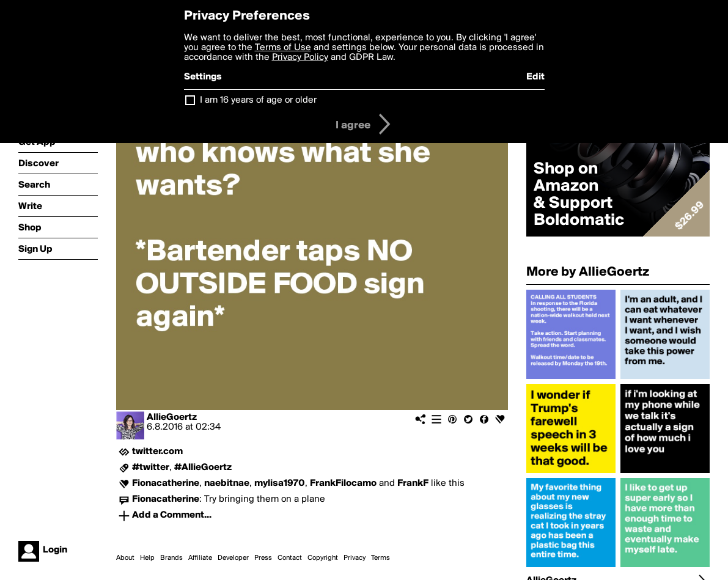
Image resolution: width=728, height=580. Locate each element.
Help (147, 558)
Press (263, 558)
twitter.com (157, 452)
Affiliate (200, 558)
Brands (171, 558)
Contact (290, 558)
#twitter (150, 467)
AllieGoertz (172, 417)
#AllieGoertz (203, 467)
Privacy (355, 558)
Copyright (322, 558)
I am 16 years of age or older (258, 100)
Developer (233, 558)
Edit (535, 77)
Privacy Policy (300, 57)
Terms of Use (283, 48)
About (125, 558)
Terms (380, 558)
